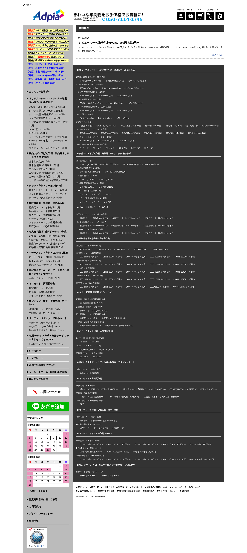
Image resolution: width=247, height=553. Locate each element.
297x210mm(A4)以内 (197, 133)
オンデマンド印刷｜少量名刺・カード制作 (49, 302)
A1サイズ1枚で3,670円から (119, 459)
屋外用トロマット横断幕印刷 (44, 211)
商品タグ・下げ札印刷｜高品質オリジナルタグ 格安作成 (49, 155)
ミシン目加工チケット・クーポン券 (48, 193)
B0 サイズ (148, 148)
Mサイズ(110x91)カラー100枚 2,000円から (141, 164)
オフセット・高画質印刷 (42, 283)
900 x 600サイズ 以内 (89, 257)
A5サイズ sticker (124, 118)
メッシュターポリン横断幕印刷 (45, 222)
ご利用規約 (35, 506)
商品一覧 (95, 487)
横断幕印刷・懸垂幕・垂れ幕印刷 (46, 203)
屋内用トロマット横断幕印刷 (44, 207)
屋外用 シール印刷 (153, 125)
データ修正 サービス (89, 475)
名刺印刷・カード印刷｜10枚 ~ (45, 309)
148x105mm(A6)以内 (131, 133)
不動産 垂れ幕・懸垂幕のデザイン (119, 325)
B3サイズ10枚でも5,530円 (144, 452)
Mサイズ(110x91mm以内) (115, 172)
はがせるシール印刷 (173, 125)
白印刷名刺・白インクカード (44, 313)
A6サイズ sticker (87, 118)
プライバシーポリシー (41, 513)
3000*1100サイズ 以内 (159, 287)
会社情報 (33, 520)
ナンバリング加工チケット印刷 (45, 197)
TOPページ (82, 487)
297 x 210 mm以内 (135, 103)
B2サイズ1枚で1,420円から (146, 444)
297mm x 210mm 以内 (134, 88)
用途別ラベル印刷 (38, 133)
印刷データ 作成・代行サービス (46, 343)
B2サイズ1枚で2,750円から (146, 459)
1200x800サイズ (104, 249)
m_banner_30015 (87, 349)
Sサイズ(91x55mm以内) (90, 172)
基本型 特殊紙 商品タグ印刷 (44, 165)
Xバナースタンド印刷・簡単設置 (46, 257)
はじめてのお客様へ (39, 91)
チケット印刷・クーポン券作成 (45, 185)
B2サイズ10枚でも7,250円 (91, 452)
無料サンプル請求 (38, 379)
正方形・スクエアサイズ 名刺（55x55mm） (162, 397)
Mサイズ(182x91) (106, 179)
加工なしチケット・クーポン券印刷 (48, 190)
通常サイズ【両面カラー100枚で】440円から (99, 389)
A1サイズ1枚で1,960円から (119, 444)
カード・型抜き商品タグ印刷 (44, 176)
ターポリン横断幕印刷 (41, 218)
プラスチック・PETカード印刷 (45, 295)
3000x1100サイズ (141, 249)
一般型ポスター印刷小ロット (44, 322)
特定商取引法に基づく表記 (43, 499)
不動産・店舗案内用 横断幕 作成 (46, 247)
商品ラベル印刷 (86, 125)
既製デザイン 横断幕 (89, 318)
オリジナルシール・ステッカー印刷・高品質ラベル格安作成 (49, 100)
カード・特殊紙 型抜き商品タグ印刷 (48, 180)
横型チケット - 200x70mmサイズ (126, 218)
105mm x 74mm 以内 (89, 88)
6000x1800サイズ (160, 249)
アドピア (87, 496)
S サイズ (83, 194)
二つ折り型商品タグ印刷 (42, 169)
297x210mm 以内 (124, 95)
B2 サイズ (135, 148)
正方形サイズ (118, 428)
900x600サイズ (86, 249)
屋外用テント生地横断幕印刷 (44, 215)
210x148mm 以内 (105, 95)
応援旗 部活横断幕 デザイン (92, 303)
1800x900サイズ (122, 249)
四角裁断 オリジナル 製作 (91, 80)
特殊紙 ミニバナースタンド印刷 (46, 264)
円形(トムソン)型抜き (137, 80)
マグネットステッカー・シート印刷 (48, 136)
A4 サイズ (84, 148)
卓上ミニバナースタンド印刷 (44, 261)
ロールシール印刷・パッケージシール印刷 (48, 142)
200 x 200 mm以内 (126, 140)
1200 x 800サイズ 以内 (112, 257)
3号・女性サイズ (101, 428)
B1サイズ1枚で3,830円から (91, 459)
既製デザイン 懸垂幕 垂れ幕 (114, 318)
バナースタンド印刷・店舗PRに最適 (48, 252)
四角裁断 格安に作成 (115, 80)
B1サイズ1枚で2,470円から (91, 444)
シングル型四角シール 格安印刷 (46, 110)
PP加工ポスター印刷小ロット (45, 326)
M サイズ (96, 194)
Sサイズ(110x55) (87, 179)
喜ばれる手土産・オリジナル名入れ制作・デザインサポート (49, 272)
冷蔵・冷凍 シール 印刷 (131, 125)
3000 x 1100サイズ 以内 (160, 257)
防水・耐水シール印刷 (107, 125)
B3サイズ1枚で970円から (201, 444)
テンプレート (36, 358)
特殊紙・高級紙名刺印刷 (42, 292)
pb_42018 (97, 357)
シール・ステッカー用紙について (185, 487)
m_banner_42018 (106, 349)
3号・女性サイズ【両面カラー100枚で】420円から (144, 389)
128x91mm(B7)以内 (109, 133)
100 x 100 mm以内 (106, 140)
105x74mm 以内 (87, 95)
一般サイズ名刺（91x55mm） (92, 397)
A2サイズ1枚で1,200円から (174, 444)
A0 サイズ (110, 148)
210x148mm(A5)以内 (153, 133)
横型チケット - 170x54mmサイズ (94, 218)
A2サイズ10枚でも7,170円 (118, 452)
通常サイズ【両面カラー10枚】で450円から (98, 420)
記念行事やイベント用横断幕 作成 (47, 243)
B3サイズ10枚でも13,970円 (202, 459)
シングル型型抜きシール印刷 (44, 118)
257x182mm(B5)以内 (175, 133)
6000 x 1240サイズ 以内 (185, 272)
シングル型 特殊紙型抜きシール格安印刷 (48, 123)
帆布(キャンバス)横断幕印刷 (44, 226)
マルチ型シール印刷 (39, 129)
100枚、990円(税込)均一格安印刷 (47, 106)
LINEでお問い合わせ (86, 491)
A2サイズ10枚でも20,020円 (174, 459)
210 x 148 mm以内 (115, 103)
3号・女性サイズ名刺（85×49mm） (125, 397)
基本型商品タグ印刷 (39, 161)
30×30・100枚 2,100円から (91, 103)
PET (82, 404)
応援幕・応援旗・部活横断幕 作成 (47, 236)
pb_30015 (84, 357)
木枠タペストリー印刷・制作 (44, 278)
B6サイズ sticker (105, 118)
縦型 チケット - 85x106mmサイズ (159, 218)
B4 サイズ (122, 148)
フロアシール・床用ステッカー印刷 (48, 148)
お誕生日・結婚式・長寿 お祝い (46, 239)
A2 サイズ (97, 148)
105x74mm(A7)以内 (88, 133)
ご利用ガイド (108, 487)
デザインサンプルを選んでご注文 (94, 310)
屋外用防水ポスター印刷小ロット (46, 330)
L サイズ (107, 194)
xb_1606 (83, 342)
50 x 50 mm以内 (87, 140)
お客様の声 (35, 351)
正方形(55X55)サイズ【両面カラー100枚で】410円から (193, 389)
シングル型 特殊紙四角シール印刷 (47, 114)
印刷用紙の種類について (42, 365)
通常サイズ (84, 428)
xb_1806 (95, 342)
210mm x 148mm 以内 (111, 88)
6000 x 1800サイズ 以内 (185, 257)
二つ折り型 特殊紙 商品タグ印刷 (46, 172)
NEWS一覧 (122, 487)
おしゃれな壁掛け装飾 (89, 373)
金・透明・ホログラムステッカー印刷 (202, 125)
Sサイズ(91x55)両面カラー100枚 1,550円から (99, 164)
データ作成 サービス (110, 475)
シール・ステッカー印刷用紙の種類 (48, 372)
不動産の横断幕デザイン (90, 325)
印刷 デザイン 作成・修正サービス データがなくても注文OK (49, 337)
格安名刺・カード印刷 (41, 288)
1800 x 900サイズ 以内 (136, 257)
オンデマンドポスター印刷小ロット (48, 318)
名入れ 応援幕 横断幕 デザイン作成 (47, 231)
